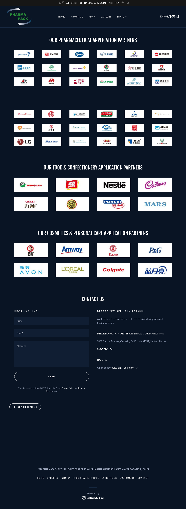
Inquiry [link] (66, 477)
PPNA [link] (92, 16)
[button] (122, 17)
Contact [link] (143, 477)
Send (51, 376)
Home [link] (61, 16)
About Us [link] (77, 16)
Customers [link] (127, 477)
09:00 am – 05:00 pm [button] (122, 367)
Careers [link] (106, 16)
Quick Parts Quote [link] (86, 477)
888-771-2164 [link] (169, 16)
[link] (19, 16)
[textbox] (51, 321)
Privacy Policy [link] (68, 388)
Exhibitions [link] (109, 477)
